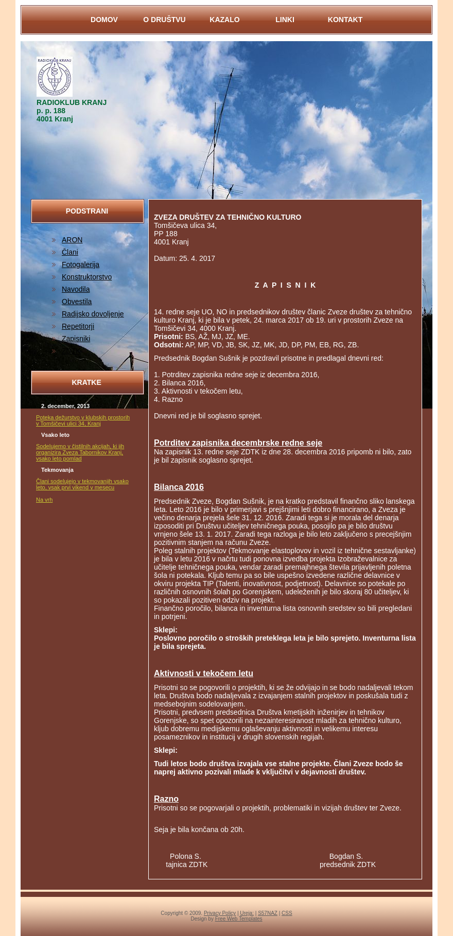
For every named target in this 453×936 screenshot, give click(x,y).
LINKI (284, 19)
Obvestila (77, 301)
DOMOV (104, 19)
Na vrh (44, 500)
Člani (70, 252)
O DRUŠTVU (164, 19)
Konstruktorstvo (87, 277)
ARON (72, 240)
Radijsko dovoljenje (93, 314)
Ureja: (247, 913)
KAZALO (224, 19)
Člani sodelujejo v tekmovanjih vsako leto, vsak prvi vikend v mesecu (82, 484)
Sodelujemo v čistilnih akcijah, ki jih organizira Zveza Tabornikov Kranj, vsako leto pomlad (80, 452)
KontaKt (345, 19)
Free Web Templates (239, 919)
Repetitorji (78, 326)
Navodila (76, 289)
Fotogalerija (80, 264)
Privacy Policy (220, 913)
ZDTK (71, 351)
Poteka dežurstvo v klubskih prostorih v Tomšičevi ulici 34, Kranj (83, 420)
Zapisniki (76, 338)
